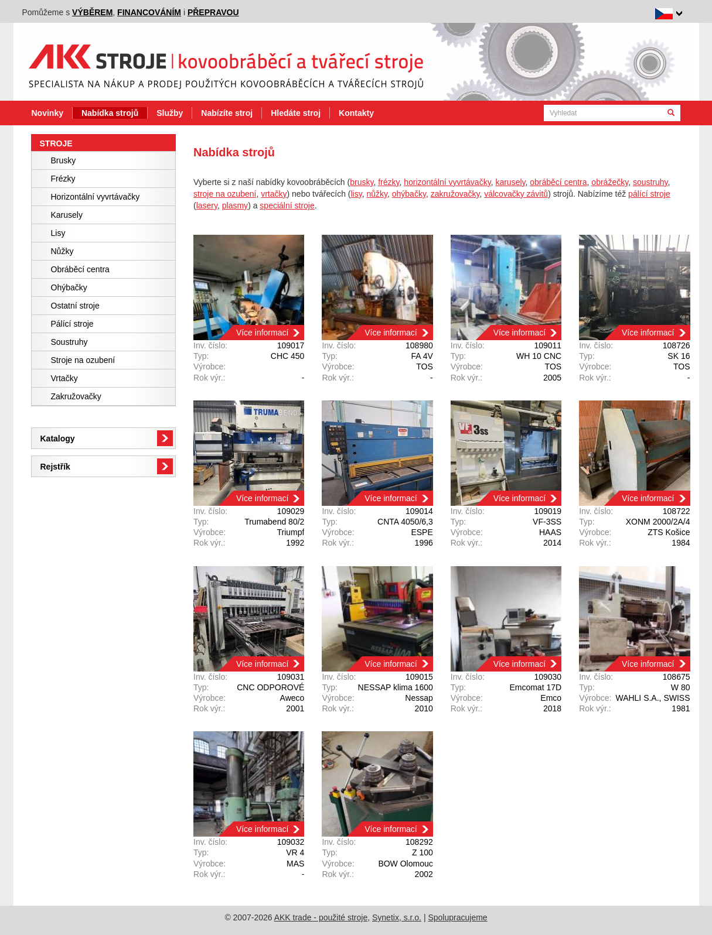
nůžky (376, 193)
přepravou (213, 12)
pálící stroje (649, 193)
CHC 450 (288, 356)
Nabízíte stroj (227, 113)
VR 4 (295, 852)
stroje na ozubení (224, 193)
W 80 (680, 687)
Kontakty (356, 113)
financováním (149, 12)
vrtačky (274, 193)
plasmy (235, 205)
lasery (206, 205)
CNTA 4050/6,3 (405, 521)
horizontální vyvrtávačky (447, 182)
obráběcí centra (558, 182)
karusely (510, 182)
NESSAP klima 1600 (395, 687)
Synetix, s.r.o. (396, 917)
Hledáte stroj (296, 113)
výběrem (92, 12)
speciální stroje (287, 205)
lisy (356, 193)
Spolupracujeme (457, 917)
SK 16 (678, 356)
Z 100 (422, 852)
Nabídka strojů (109, 113)
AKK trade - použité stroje (321, 917)
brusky (361, 182)
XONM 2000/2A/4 (658, 521)
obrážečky (609, 182)
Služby (169, 113)
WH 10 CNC (538, 356)
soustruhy (650, 182)
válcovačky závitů (516, 193)
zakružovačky (455, 193)
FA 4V (421, 356)
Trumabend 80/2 (274, 521)
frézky (388, 182)
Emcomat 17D (535, 687)
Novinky (47, 113)
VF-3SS (547, 521)
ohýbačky (409, 193)
